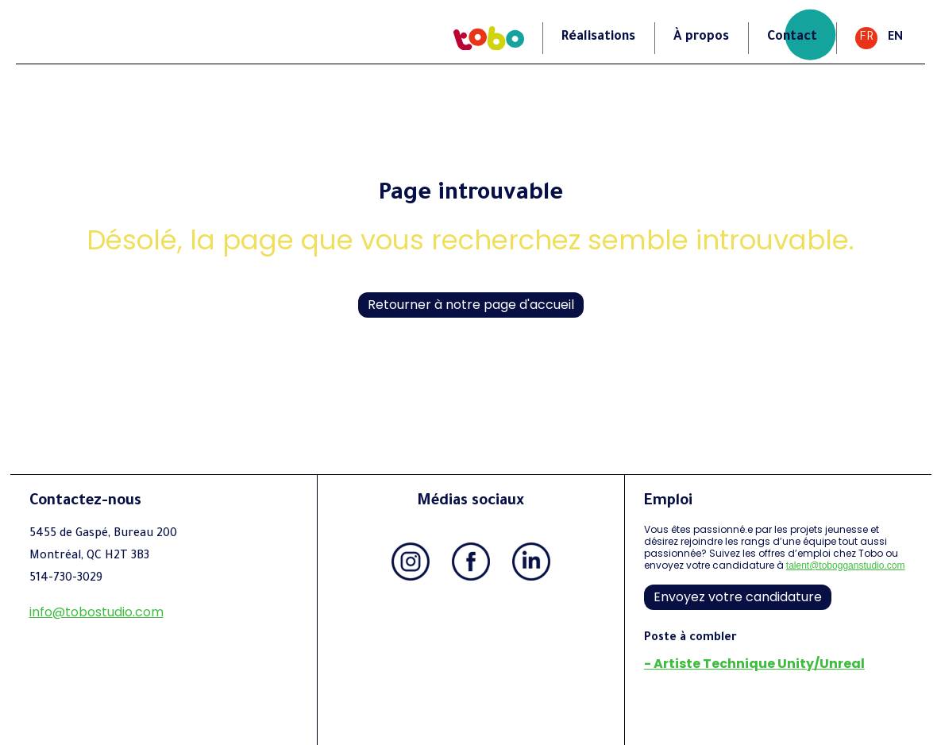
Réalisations (598, 37)
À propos (701, 37)
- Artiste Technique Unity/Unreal (754, 663)
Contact (792, 37)
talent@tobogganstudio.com (845, 565)
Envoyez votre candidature (738, 597)
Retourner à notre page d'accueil (471, 304)
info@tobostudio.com (96, 612)
